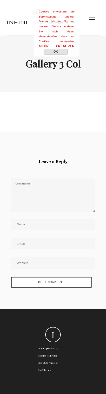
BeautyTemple (46, 362)
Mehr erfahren (56, 46)
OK (55, 51)
